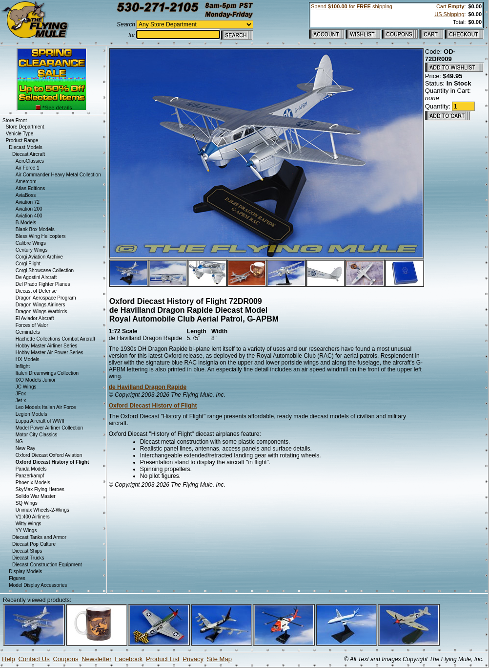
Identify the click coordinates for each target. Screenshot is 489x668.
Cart (450, 6)
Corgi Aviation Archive (39, 256)
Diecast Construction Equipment (47, 564)
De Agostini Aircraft (36, 277)
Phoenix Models (33, 482)
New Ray (26, 448)
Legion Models (31, 414)
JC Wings (26, 386)
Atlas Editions (30, 188)
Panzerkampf (30, 475)
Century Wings (32, 250)
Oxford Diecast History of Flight (153, 405)
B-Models (26, 222)
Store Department (25, 126)
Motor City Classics (37, 434)
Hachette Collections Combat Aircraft (55, 339)
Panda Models (31, 469)
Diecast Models (25, 147)
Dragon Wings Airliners (40, 304)
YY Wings (26, 530)
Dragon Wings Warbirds (41, 311)
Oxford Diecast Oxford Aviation (49, 455)
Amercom (26, 181)
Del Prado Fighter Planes (43, 284)
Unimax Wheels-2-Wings (42, 510)
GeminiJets (28, 332)
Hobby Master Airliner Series (47, 345)
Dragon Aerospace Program (46, 298)
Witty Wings (28, 523)
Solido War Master (36, 496)
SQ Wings (27, 503)
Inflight (23, 366)
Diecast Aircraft (28, 154)
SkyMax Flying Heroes (40, 489)
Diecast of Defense (36, 291)
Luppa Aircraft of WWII (40, 421)
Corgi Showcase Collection (45, 270)
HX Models (28, 359)
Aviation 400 (29, 215)
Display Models (25, 571)
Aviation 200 (29, 209)
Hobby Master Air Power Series (49, 352)
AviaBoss (26, 195)
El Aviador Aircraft (35, 318)
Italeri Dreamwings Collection (47, 373)
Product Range (22, 140)
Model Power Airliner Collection (49, 428)
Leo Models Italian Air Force (46, 407)
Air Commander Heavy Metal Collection (58, 174)
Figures (17, 578)
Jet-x (21, 400)
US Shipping (449, 14)
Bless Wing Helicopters (41, 236)
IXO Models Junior (36, 380)
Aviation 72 (28, 202)
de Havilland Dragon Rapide (147, 387)
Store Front (14, 120)
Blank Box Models (35, 229)
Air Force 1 (28, 168)
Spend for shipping (351, 6)
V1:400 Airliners (33, 516)
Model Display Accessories (38, 585)
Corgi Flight (28, 263)
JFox (21, 393)
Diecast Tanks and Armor (39, 537)
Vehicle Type (20, 133)
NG (19, 441)
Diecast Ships (27, 551)
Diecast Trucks (28, 557)
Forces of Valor (32, 325)
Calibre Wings (31, 243)
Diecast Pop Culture (34, 544)
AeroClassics (30, 161)
